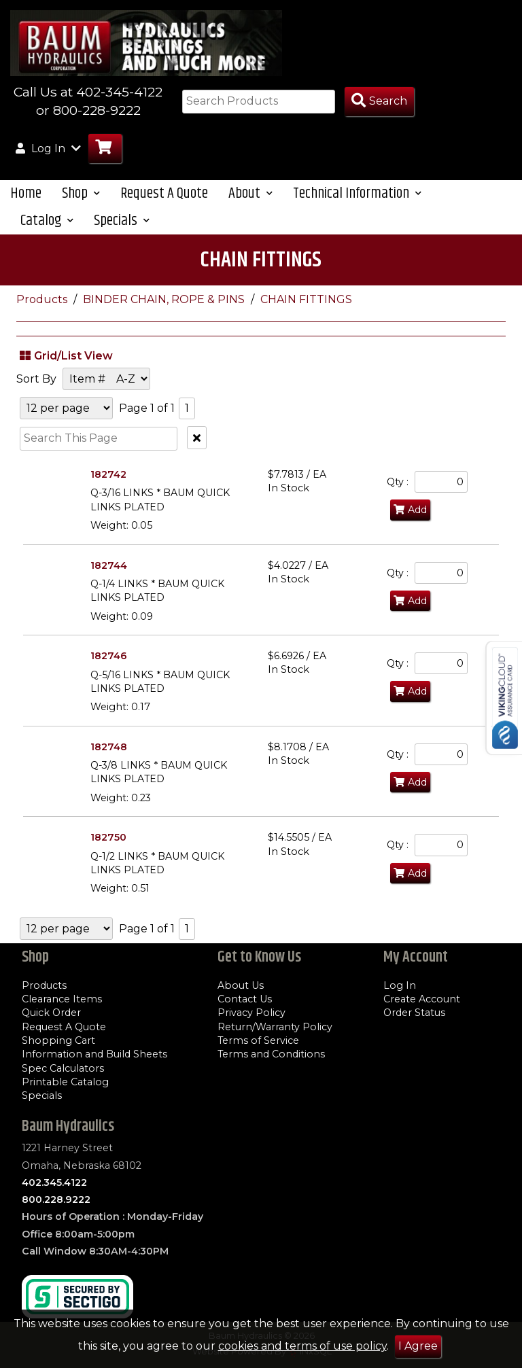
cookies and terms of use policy (302, 1345)
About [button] (250, 193)
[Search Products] (379, 101)
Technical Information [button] (357, 193)
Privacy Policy (251, 1012)
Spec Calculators (63, 1068)
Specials (42, 1095)
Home (25, 193)
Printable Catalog (65, 1082)
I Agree (418, 1345)
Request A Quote (164, 193)
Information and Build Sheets (94, 1054)
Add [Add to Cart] (410, 510)
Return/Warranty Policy (275, 1027)
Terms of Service (258, 1040)
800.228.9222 (56, 1199)
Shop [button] (81, 193)
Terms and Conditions (271, 1054)
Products (43, 299)
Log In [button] (48, 148)
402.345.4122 (54, 1182)
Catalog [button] (46, 220)
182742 (108, 474)
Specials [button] (122, 220)
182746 (108, 656)
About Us (241, 985)
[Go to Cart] (105, 148)
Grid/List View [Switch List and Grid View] (64, 355)
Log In (399, 985)
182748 (108, 747)
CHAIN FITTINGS (306, 299)
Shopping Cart (58, 1040)
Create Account (421, 999)
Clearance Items (62, 999)
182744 (108, 565)
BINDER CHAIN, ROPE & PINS (165, 299)
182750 (108, 837)
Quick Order (51, 1012)
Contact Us (245, 999)
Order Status (414, 1012)
